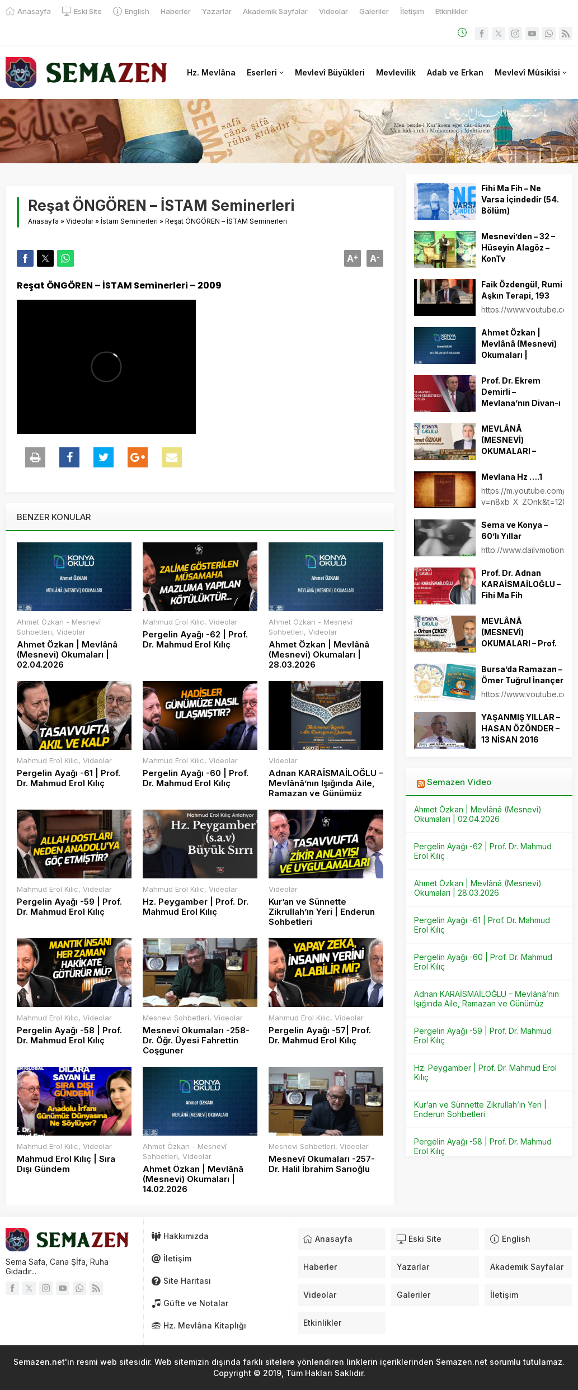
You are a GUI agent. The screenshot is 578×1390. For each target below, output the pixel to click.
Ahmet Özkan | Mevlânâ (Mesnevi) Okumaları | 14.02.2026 (193, 1179)
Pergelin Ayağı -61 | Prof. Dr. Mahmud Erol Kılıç (68, 778)
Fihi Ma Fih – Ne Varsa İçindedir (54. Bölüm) (520, 199)
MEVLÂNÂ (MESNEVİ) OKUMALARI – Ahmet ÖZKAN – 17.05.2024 (513, 451)
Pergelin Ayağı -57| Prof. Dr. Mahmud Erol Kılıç (320, 1035)
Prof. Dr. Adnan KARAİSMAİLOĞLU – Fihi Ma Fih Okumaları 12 (521, 589)
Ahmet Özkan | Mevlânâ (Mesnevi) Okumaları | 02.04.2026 (67, 655)
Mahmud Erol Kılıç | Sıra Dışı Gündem (66, 1164)
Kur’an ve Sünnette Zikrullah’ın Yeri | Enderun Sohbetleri (322, 912)
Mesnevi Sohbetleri (176, 1017)
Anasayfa (43, 221)
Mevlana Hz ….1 (511, 476)
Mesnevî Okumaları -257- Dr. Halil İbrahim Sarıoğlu (322, 1164)
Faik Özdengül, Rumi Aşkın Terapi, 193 (521, 290)
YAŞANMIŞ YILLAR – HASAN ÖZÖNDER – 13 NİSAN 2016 (520, 728)
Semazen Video (459, 782)
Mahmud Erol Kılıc (173, 621)
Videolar (79, 221)
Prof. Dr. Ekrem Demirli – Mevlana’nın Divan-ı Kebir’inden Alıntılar (521, 397)
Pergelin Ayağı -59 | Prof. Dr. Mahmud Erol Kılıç (69, 907)
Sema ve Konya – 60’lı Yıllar (514, 530)
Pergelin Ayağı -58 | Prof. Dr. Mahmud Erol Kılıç (69, 1035)
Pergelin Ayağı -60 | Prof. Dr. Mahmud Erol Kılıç (195, 778)
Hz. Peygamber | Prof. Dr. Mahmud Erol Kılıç (195, 907)
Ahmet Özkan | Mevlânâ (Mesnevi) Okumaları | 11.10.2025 (519, 349)
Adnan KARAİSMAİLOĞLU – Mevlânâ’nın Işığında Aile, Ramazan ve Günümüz (326, 783)
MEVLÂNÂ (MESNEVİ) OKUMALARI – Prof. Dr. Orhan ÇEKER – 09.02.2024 (519, 643)
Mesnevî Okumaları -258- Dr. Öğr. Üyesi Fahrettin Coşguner (196, 1040)
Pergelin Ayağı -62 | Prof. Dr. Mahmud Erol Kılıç (195, 640)
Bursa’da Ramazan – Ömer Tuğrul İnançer (522, 674)
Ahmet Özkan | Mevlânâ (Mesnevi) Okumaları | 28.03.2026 (319, 655)
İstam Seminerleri (129, 221)
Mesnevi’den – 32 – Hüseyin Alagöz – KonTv (518, 247)
